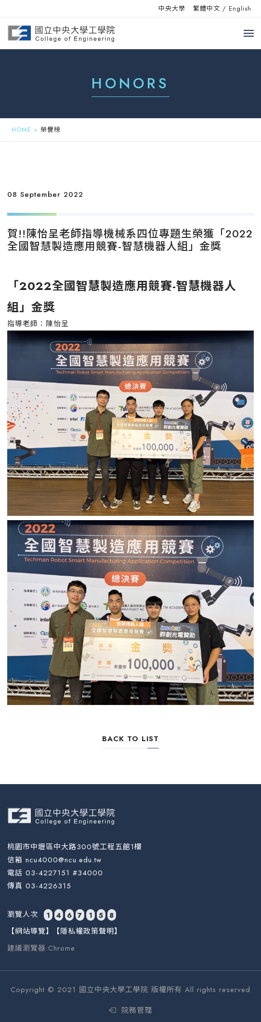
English (240, 8)
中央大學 (171, 8)
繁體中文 (206, 8)
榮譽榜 (50, 129)
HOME (21, 129)
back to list (130, 738)
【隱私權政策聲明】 (87, 931)
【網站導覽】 (30, 931)
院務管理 (130, 1010)
